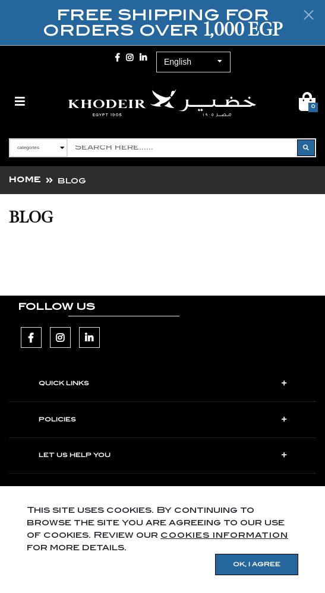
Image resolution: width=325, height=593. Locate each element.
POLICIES (57, 419)
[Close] (308, 15)
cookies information (224, 535)
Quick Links (64, 383)
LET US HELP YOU (75, 455)
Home (25, 179)
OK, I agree (256, 564)
